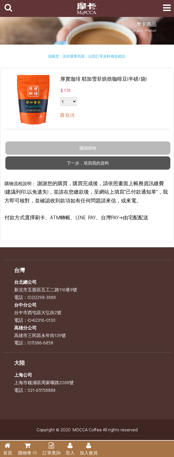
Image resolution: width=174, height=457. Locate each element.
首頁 (7, 453)
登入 (70, 453)
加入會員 (89, 453)
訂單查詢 (52, 453)
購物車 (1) (27, 453)
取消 (69, 115)
